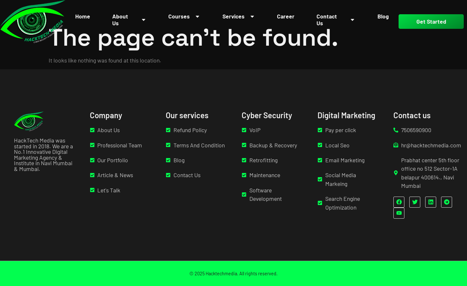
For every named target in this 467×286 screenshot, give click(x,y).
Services (238, 16)
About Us (129, 20)
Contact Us (336, 20)
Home (82, 16)
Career (285, 16)
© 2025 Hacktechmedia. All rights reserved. (233, 273)
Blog (383, 16)
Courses (184, 16)
